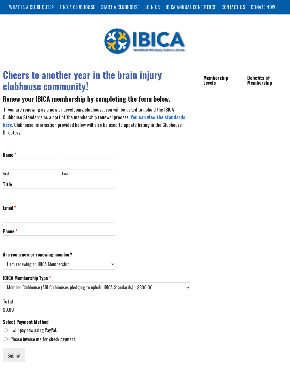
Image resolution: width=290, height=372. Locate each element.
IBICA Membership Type (27, 278)
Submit (14, 355)
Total (8, 302)
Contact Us (233, 7)
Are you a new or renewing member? (37, 255)
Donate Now (263, 7)
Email (9, 208)
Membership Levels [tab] (215, 80)
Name (9, 155)
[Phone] (59, 240)
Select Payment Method (25, 322)
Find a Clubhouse (77, 7)
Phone (10, 231)
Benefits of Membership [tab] (259, 80)
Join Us (152, 7)
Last (65, 173)
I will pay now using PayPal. (33, 330)
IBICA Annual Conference (191, 7)
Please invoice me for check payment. (43, 339)
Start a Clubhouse (120, 7)
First (6, 173)
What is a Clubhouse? (31, 7)
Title (7, 184)
